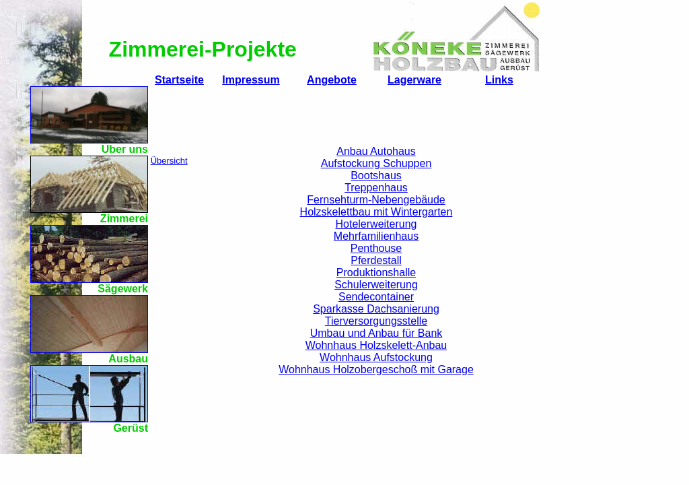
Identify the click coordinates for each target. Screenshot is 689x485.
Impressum (250, 80)
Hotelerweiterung (376, 224)
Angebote (332, 80)
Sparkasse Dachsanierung (376, 309)
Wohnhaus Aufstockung (376, 357)
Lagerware (414, 80)
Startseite (179, 80)
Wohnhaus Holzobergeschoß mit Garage (376, 369)
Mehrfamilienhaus (376, 236)
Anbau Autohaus (375, 151)
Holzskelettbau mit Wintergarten (376, 212)
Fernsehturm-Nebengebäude (376, 199)
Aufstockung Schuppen (376, 163)
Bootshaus (376, 175)
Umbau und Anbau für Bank (376, 333)
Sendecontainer (376, 296)
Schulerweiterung (376, 284)
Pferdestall (376, 260)
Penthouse (376, 248)
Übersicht (169, 161)
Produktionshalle (376, 272)
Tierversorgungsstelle (376, 321)
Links (499, 80)
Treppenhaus (376, 187)
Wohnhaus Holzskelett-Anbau (376, 345)
